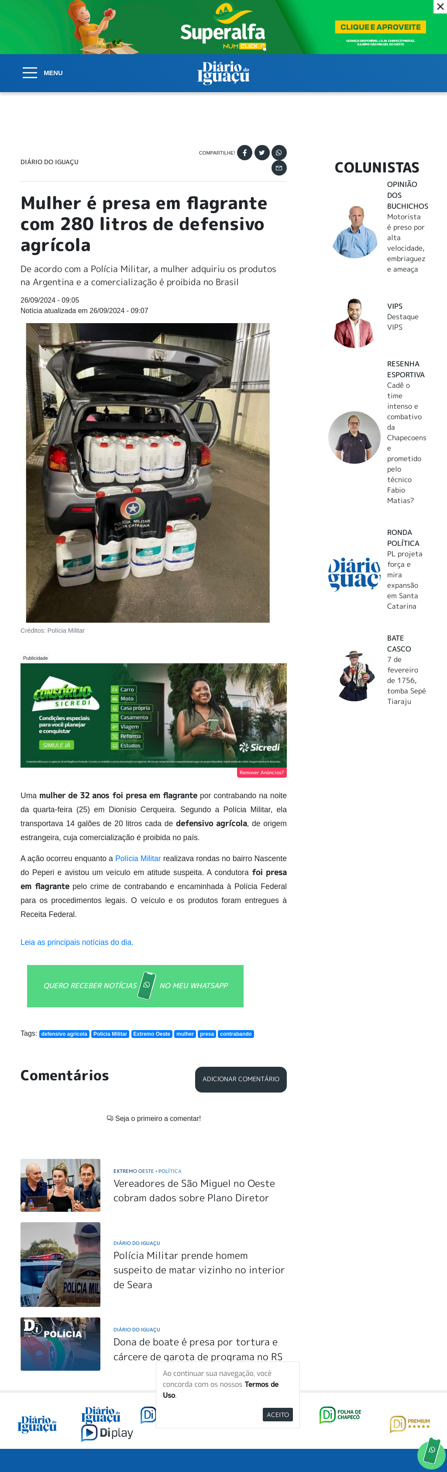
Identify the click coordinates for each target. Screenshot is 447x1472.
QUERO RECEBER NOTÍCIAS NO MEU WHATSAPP (135, 986)
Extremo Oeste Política (147, 1171)
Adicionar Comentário (241, 1079)
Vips (394, 306)
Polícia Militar (138, 858)
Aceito (278, 1414)
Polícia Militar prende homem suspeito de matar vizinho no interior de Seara (199, 1269)
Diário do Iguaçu (50, 162)
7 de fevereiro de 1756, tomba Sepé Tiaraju (406, 680)
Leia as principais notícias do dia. (78, 942)
